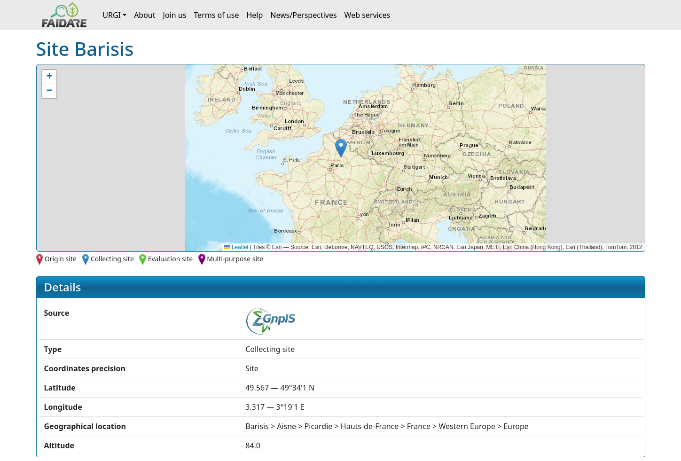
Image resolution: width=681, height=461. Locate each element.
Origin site (61, 258)
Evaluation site (170, 258)
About (144, 15)
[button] (341, 148)
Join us (175, 15)
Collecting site (112, 258)
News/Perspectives (303, 15)
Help (254, 15)
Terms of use (216, 15)
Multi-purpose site (235, 258)
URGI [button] (111, 15)
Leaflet (236, 247)
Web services (367, 15)
